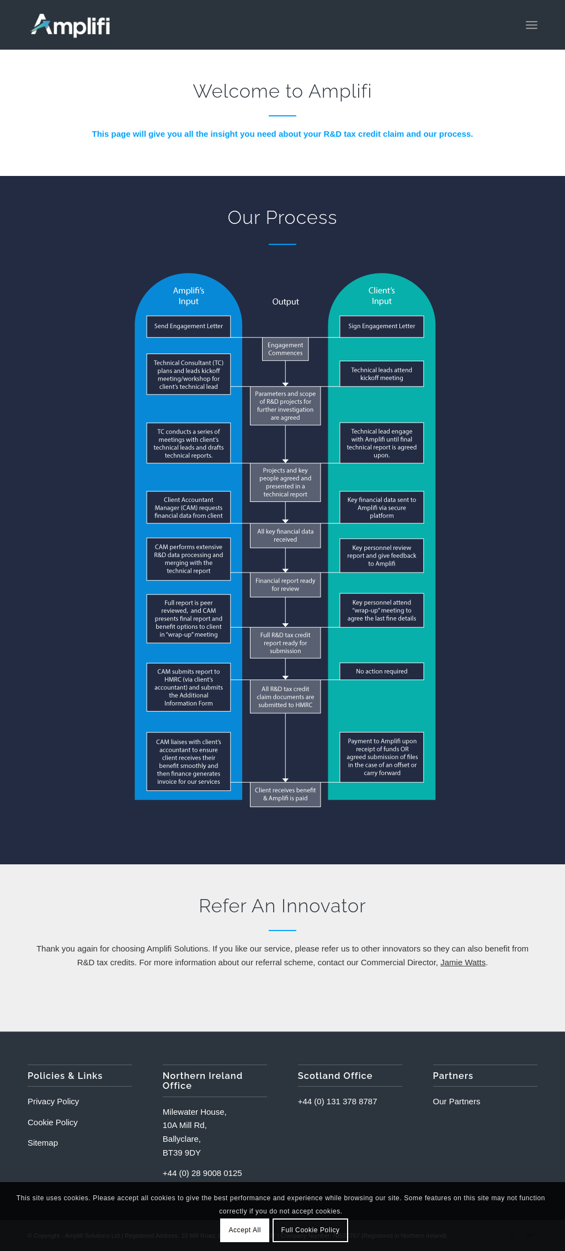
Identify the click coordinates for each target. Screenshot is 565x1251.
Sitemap (43, 1142)
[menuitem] (531, 25)
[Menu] (531, 25)
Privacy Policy (53, 1101)
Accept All (244, 1230)
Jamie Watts (463, 962)
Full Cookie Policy (310, 1230)
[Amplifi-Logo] (70, 25)
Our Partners (457, 1101)
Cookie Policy (53, 1122)
